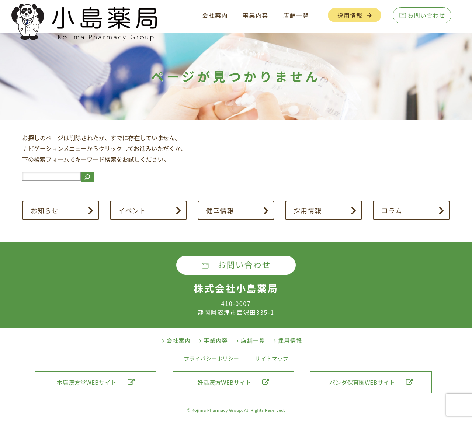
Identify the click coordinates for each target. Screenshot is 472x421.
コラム (391, 210)
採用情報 (349, 15)
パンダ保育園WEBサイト (371, 382)
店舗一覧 (296, 15)
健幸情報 (220, 210)
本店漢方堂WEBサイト (96, 382)
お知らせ (45, 210)
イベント (132, 210)
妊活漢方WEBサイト (233, 382)
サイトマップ (271, 358)
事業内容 (255, 15)
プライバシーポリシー (211, 358)
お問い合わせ (426, 15)
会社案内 (215, 15)
